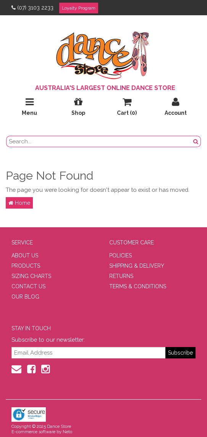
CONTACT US (28, 286)
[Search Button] (196, 141)
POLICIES (120, 255)
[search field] (98, 141)
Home (19, 203)
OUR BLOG (25, 297)
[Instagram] (45, 369)
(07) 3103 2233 (32, 8)
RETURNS (121, 276)
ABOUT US (24, 255)
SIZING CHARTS (31, 276)
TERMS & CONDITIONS (137, 286)
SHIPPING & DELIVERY (136, 266)
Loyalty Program (78, 8)
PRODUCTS (25, 266)
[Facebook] (31, 369)
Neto (67, 431)
